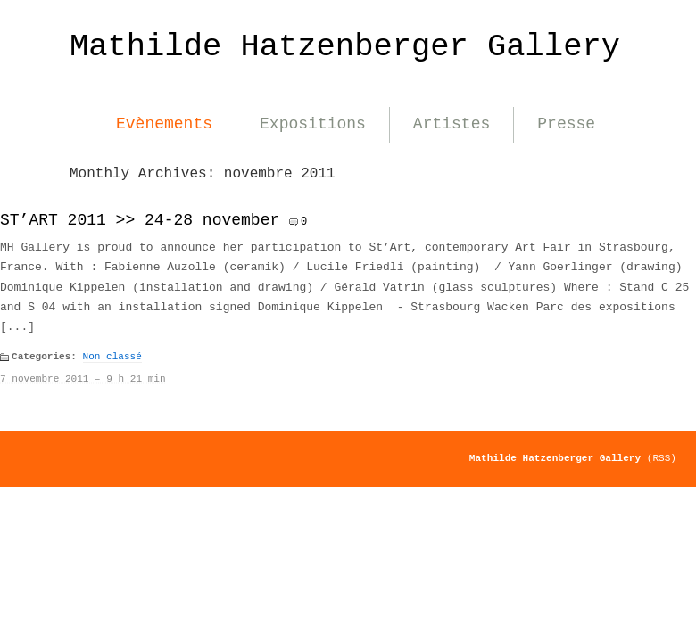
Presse (566, 124)
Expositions (313, 124)
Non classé (112, 356)
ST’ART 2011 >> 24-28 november (139, 220)
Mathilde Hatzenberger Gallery (345, 47)
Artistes (451, 124)
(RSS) (661, 458)
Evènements (164, 124)
